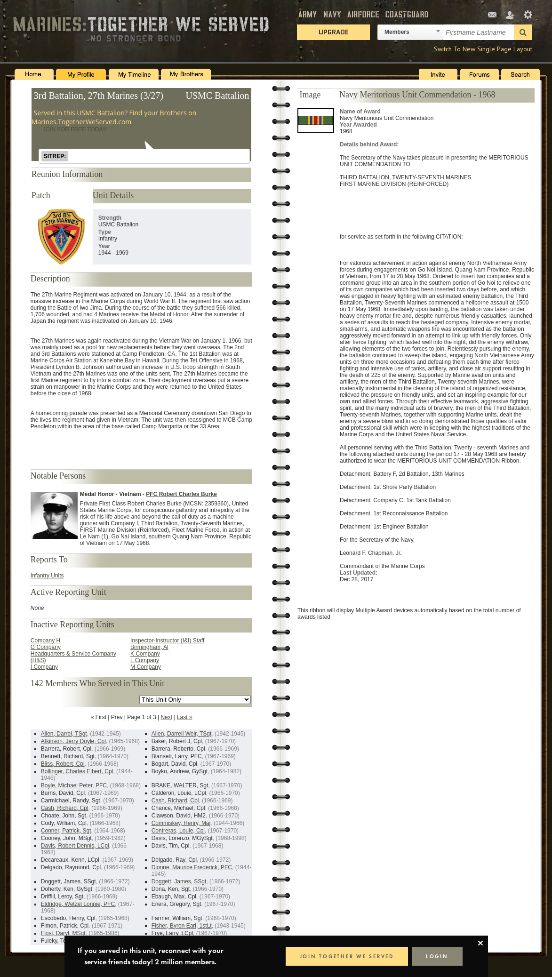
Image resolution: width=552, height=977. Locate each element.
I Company (44, 667)
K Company (145, 653)
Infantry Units (47, 575)
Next (166, 717)
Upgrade (334, 32)
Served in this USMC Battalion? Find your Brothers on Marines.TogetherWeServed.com (114, 117)
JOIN (347, 956)
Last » (184, 717)
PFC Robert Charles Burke (181, 494)
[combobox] (410, 32)
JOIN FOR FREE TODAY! (75, 129)
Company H (45, 640)
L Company (144, 660)
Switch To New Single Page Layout (483, 49)
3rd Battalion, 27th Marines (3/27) (98, 95)
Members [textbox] (396, 32)
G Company (46, 647)
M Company (145, 667)
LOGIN (437, 956)
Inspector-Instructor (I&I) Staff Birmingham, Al (167, 643)
